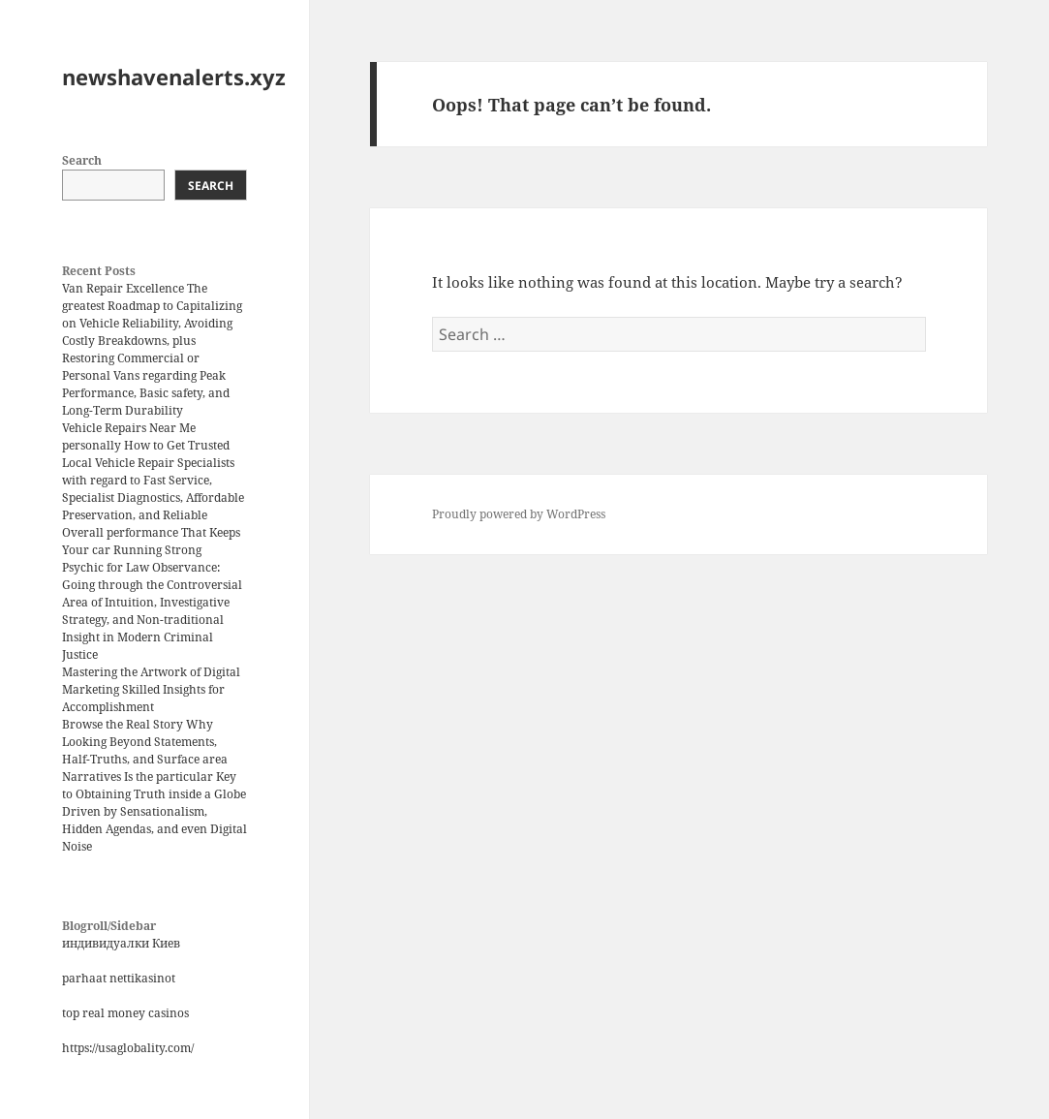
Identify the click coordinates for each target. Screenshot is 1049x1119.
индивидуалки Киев (121, 943)
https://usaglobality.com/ (128, 1048)
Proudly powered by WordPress (518, 514)
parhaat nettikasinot (118, 978)
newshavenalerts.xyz (174, 76)
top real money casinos (125, 1013)
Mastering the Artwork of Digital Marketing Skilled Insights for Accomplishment (151, 689)
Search (82, 160)
